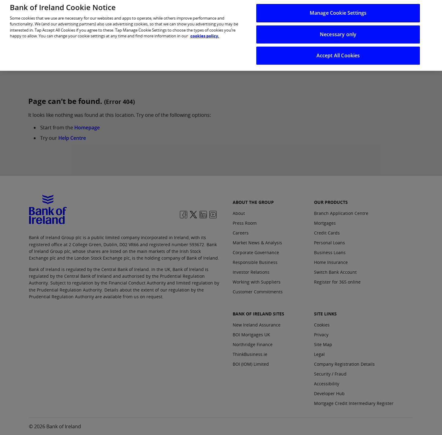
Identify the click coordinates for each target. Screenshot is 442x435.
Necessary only (338, 30)
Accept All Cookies (338, 51)
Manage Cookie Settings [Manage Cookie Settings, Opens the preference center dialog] (338, 9)
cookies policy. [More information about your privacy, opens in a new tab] (204, 32)
